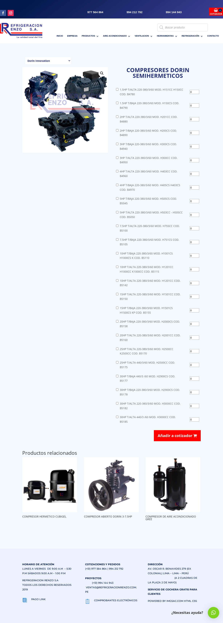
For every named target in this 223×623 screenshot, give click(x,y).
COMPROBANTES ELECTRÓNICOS (115, 600)
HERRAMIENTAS (165, 36)
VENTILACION (142, 36)
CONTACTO (213, 36)
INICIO (60, 36)
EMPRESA (72, 36)
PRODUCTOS (88, 36)
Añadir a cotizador (177, 435)
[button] (101, 73)
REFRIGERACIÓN (190, 36)
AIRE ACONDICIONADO (115, 36)
